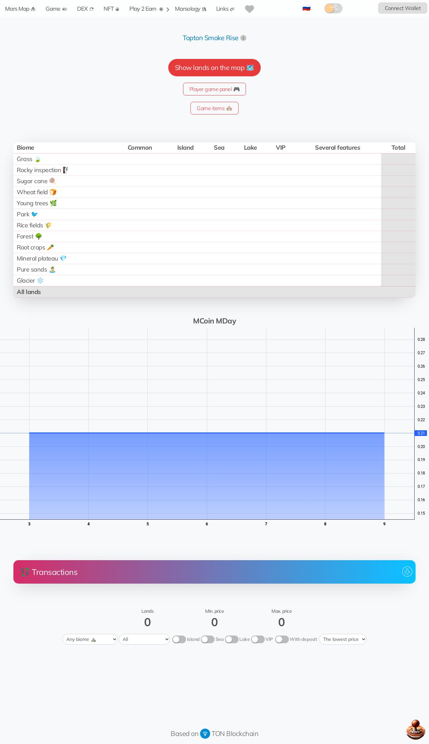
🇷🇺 (306, 7)
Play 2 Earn (146, 8)
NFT (112, 8)
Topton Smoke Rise (211, 37)
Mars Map (20, 8)
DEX (85, 8)
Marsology (190, 8)
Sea (220, 639)
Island (193, 639)
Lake (244, 639)
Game (56, 8)
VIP (269, 639)
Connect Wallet (403, 8)
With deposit (303, 639)
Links (225, 8)
